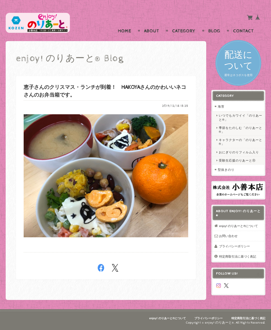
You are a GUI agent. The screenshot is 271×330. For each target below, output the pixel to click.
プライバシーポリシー (234, 246)
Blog (214, 31)
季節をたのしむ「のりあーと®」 (240, 129)
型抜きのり (226, 169)
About (151, 31)
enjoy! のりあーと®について (238, 226)
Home (124, 31)
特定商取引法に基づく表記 (237, 256)
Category (183, 31)
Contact (243, 31)
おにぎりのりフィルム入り (239, 152)
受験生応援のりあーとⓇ (237, 160)
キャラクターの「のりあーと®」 (240, 141)
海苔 (221, 106)
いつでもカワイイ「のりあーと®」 (240, 117)
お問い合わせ (228, 236)
